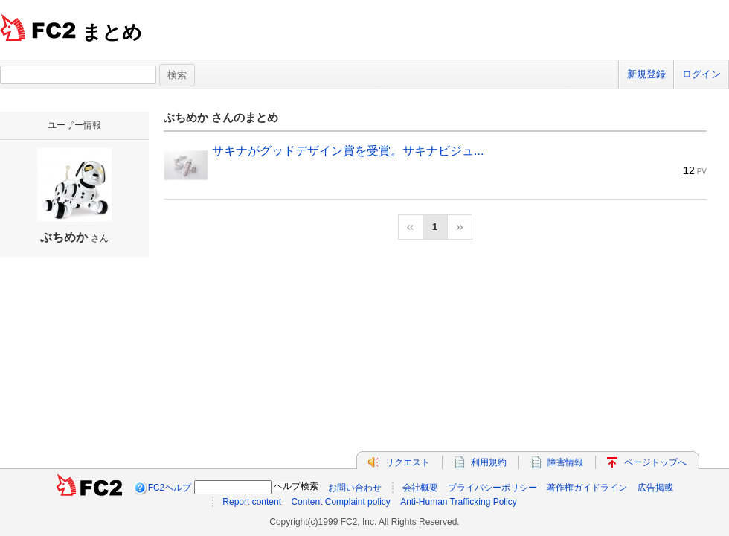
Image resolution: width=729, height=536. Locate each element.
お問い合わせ (355, 487)
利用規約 (489, 462)
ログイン (701, 74)
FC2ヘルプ (170, 487)
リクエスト (407, 462)
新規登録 (646, 74)
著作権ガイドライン (587, 487)
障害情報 (565, 462)
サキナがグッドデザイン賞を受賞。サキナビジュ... (348, 150)
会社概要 (420, 487)
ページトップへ (655, 462)
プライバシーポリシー (492, 487)
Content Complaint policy (340, 502)
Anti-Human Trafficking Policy (458, 502)
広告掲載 (655, 487)
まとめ (112, 32)
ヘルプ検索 (296, 486)
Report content (251, 502)
